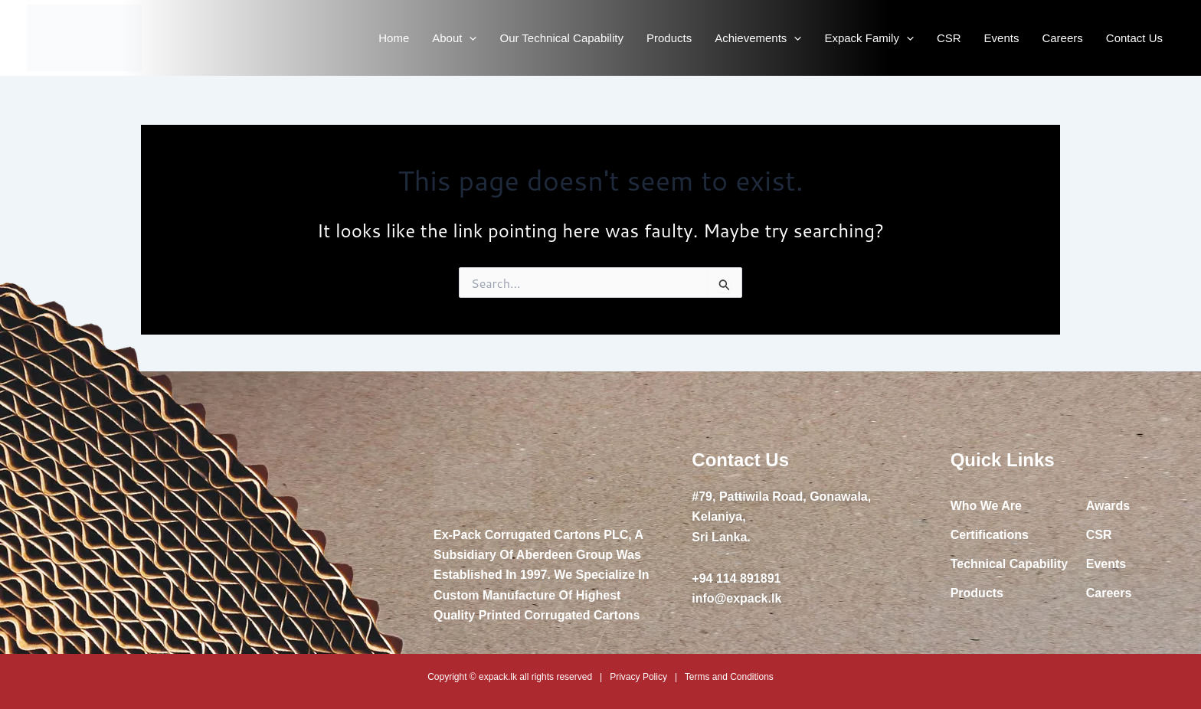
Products (669, 37)
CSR (949, 37)
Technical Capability (1009, 563)
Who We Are (986, 505)
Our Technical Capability (561, 37)
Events (1001, 37)
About (454, 38)
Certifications (990, 534)
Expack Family (869, 38)
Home (393, 37)
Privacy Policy (638, 676)
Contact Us (1134, 37)
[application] (469, 38)
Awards (1108, 505)
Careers (1062, 37)
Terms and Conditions (729, 676)
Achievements (758, 38)
